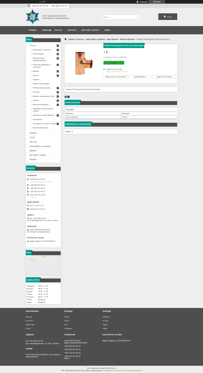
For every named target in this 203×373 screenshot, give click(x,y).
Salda (105, 328)
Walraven (106, 317)
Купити (114, 63)
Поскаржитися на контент (112, 370)
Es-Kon (105, 321)
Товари (45, 30)
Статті (32, 137)
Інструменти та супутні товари (44, 124)
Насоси (36, 75)
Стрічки (36, 100)
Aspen (105, 325)
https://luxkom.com (37, 205)
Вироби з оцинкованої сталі (43, 96)
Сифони (36, 79)
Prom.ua (114, 368)
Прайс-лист (30, 325)
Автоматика (37, 119)
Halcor (66, 317)
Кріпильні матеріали (41, 104)
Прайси (33, 159)
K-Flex (66, 321)
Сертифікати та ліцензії (40, 146)
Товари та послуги (76, 39)
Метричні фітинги (127, 39)
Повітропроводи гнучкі (41, 88)
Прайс (107, 30)
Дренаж (36, 71)
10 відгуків (143, 2)
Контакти (71, 30)
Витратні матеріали (40, 128)
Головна (32, 30)
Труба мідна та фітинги (95, 39)
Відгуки (33, 150)
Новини (33, 133)
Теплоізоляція (38, 54)
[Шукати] (138, 17)
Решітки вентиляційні (41, 84)
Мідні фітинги (112, 39)
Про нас (58, 30)
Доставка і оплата (90, 30)
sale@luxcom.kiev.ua (37, 209)
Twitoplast (68, 328)
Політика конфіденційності (132, 370)
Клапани (36, 92)
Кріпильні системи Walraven (44, 115)
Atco (66, 325)
